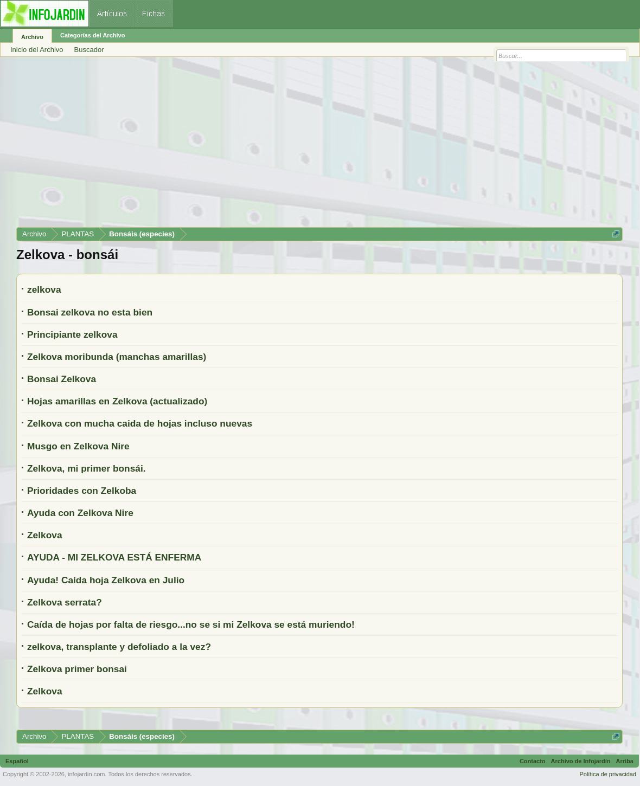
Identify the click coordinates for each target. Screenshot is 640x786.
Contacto (533, 761)
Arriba (624, 761)
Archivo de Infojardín (581, 761)
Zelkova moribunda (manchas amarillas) (116, 356)
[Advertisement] (319, 146)
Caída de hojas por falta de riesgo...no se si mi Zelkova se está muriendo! (191, 624)
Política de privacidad (607, 774)
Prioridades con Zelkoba (81, 490)
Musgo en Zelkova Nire (78, 446)
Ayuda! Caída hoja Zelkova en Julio (105, 580)
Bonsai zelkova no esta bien (89, 312)
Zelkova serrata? (64, 602)
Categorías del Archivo (92, 35)
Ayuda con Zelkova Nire (80, 512)
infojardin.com (86, 774)
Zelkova (44, 535)
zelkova (44, 289)
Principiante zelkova (72, 334)
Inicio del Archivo (36, 50)
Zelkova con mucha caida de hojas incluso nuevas (139, 423)
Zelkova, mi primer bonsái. (86, 468)
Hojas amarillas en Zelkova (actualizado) (117, 401)
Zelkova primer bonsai (77, 668)
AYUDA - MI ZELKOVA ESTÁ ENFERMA (114, 557)
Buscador (89, 50)
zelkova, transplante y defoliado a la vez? (119, 646)
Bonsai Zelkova (61, 378)
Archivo (32, 37)
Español (17, 761)
